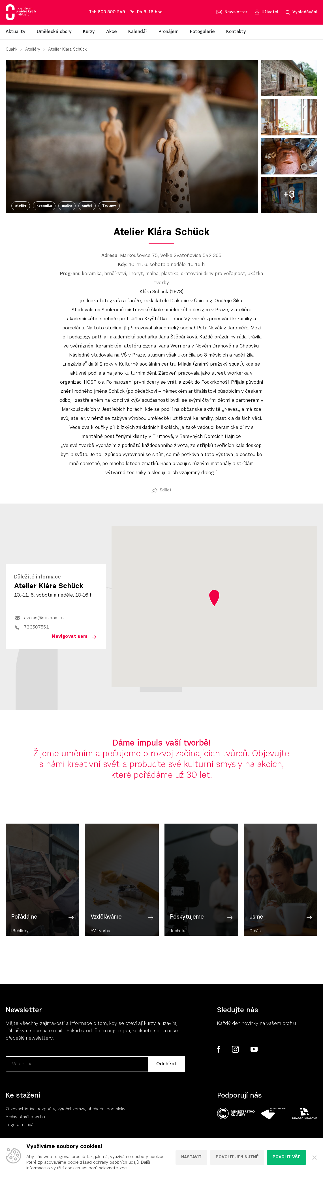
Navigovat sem (69, 636)
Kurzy (89, 32)
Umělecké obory (54, 32)
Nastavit (191, 1157)
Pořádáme (24, 927)
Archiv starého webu (25, 1117)
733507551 (36, 627)
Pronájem (169, 32)
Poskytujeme (187, 927)
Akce (111, 32)
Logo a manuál (20, 1125)
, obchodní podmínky (105, 1109)
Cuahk (11, 49)
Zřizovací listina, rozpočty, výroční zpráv (44, 1109)
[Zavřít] (314, 1157)
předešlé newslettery (29, 1038)
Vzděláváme (106, 927)
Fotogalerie (202, 32)
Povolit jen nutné (237, 1157)
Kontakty (236, 32)
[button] (214, 598)
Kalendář (137, 32)
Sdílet (166, 490)
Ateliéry (32, 49)
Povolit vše (286, 1157)
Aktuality (15, 32)
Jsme (256, 927)
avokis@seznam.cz (44, 618)
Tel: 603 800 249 (107, 12)
